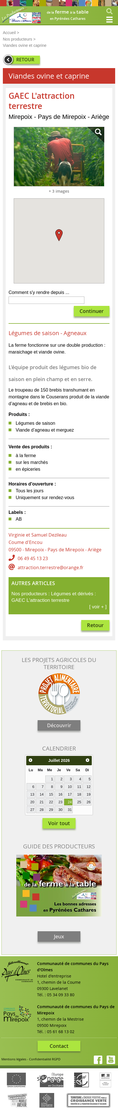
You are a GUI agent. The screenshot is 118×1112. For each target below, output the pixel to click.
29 (51, 810)
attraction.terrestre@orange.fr (51, 567)
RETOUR (25, 59)
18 (79, 794)
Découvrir (59, 725)
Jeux (59, 936)
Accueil (9, 32)
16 (60, 794)
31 (70, 810)
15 (51, 794)
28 (42, 810)
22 (51, 802)
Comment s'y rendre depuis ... (39, 292)
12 (89, 787)
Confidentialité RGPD (44, 1059)
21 (42, 802)
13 (32, 794)
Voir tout (59, 823)
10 (70, 787)
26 (89, 802)
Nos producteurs (17, 39)
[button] (59, 235)
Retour (95, 625)
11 (79, 787)
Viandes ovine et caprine (24, 45)
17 (70, 794)
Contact (59, 1045)
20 (32, 802)
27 (32, 810)
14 (42, 794)
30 (60, 810)
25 (79, 802)
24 (70, 802)
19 (89, 794)
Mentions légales (13, 1059)
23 (60, 802)
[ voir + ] (98, 606)
